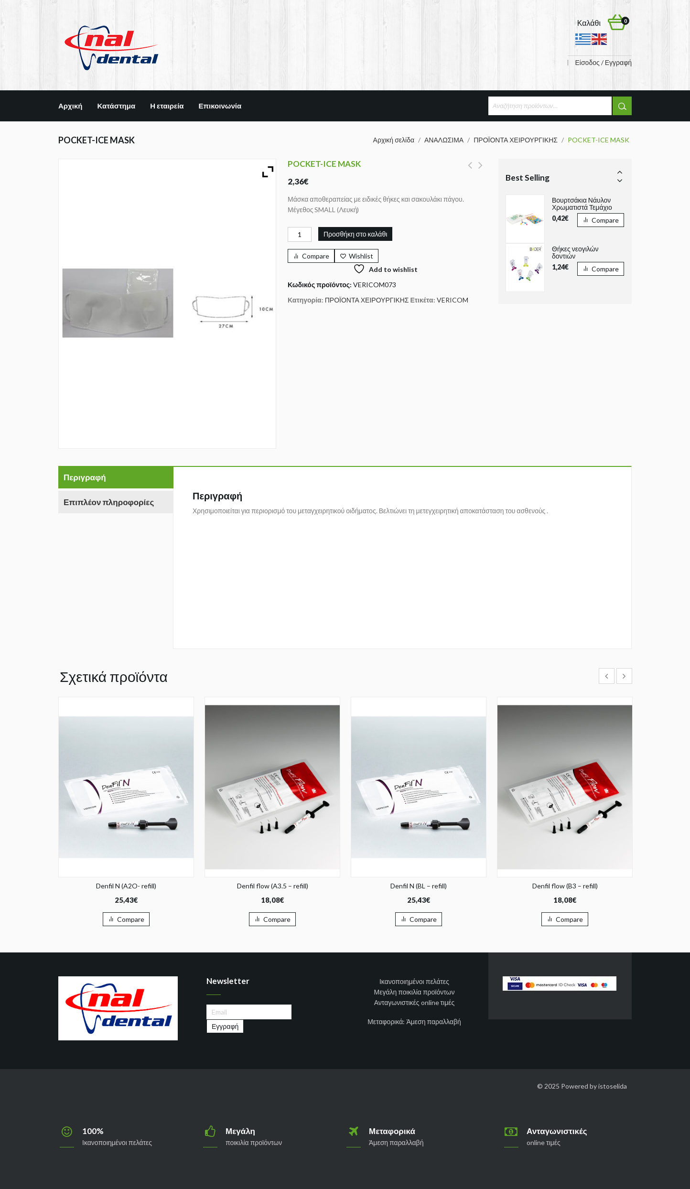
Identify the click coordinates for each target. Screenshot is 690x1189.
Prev (620, 171)
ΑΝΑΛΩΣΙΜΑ (444, 140)
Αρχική (70, 105)
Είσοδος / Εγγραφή (603, 62)
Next (620, 180)
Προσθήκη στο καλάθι (355, 234)
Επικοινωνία (220, 105)
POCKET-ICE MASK (470, 170)
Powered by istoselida (594, 1086)
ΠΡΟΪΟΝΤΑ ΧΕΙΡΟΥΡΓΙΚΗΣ (516, 140)
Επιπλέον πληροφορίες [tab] (109, 502)
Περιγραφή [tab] (85, 477)
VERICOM (452, 300)
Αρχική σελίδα (393, 140)
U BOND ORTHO (480, 170)
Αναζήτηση (622, 106)
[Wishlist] (356, 256)
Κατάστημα (116, 105)
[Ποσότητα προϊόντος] (300, 234)
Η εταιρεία (166, 105)
